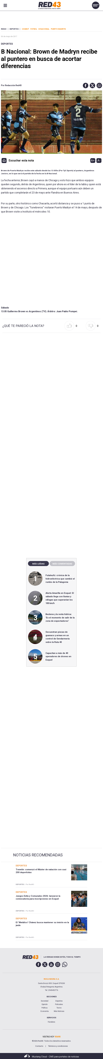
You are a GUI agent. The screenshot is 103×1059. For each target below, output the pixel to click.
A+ (93, 160)
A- (98, 160)
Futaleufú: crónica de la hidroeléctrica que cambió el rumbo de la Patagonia (60, 578)
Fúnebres (51, 1022)
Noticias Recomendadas (38, 855)
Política (44, 1008)
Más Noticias (59, 1011)
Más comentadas (62, 563)
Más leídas (38, 563)
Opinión (45, 1004)
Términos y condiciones (58, 1046)
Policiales (59, 1004)
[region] (51, 494)
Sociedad (44, 1001)
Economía (45, 1011)
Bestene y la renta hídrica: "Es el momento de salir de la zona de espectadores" (60, 617)
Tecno (59, 1008)
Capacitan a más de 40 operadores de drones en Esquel (58, 656)
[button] (84, 85)
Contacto (39, 1046)
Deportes (7, 43)
